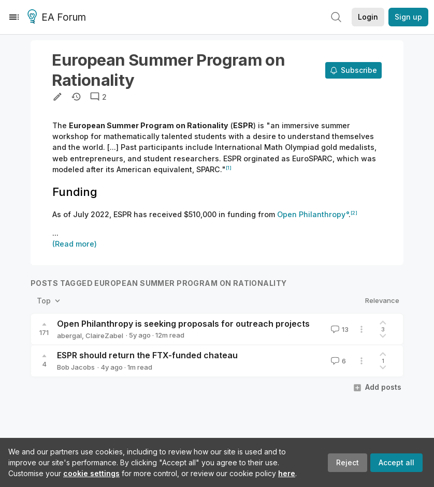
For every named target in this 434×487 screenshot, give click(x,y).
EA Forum (58, 17)
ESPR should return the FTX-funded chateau (147, 355)
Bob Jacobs (76, 367)
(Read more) (74, 243)
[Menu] (14, 17)
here (286, 473)
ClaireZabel (104, 335)
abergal (69, 335)
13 (339, 329)
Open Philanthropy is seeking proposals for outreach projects (183, 323)
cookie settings (91, 473)
